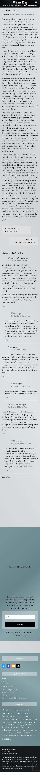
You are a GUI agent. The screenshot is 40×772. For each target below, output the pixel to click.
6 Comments (31, 15)
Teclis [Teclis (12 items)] (8, 732)
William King (20, 3)
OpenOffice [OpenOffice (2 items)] (26, 722)
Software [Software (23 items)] (6, 729)
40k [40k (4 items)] (3, 710)
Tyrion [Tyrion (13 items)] (5, 735)
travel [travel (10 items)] (28, 732)
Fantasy (5, 681)
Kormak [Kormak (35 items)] (6, 719)
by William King (12, 749)
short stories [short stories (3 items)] (25, 727)
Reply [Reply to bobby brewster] (3, 433)
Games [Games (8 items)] (24, 713)
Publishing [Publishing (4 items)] (17, 725)
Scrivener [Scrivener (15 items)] (6, 727)
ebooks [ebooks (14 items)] (12, 713)
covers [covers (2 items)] (25, 710)
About (4, 678)
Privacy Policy (20, 635)
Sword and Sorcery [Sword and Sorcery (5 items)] (29, 730)
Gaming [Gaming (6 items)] (5, 716)
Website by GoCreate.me (9, 753)
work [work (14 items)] (32, 735)
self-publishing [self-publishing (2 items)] (15, 727)
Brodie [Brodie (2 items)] (11, 710)
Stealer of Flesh (8, 686)
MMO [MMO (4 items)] (4, 722)
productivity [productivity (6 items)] (7, 724)
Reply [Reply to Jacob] (3, 376)
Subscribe (20, 624)
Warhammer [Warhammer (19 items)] (22, 735)
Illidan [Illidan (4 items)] (25, 716)
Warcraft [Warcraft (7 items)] (12, 735)
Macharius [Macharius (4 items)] (24, 719)
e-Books (5, 695)
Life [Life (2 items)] (12, 719)
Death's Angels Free (9, 689)
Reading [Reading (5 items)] (28, 724)
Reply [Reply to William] (6, 340)
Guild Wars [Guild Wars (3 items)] (12, 716)
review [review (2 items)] (34, 725)
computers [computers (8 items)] (18, 710)
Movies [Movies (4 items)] (9, 722)
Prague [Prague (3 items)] (33, 722)
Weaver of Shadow (9, 692)
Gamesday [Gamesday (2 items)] (30, 713)
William (14, 313)
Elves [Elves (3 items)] (18, 713)
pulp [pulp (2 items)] (22, 725)
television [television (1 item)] (13, 733)
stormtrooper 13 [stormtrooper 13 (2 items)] (17, 730)
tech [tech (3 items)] (3, 733)
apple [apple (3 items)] (6, 710)
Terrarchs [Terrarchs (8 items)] (21, 732)
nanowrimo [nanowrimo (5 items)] (17, 722)
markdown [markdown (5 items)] (32, 719)
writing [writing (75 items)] (6, 739)
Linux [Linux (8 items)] (17, 719)
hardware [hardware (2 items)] (19, 716)
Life (5, 220)
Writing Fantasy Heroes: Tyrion (14, 698)
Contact (5, 684)
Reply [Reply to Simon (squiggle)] (3, 306)
